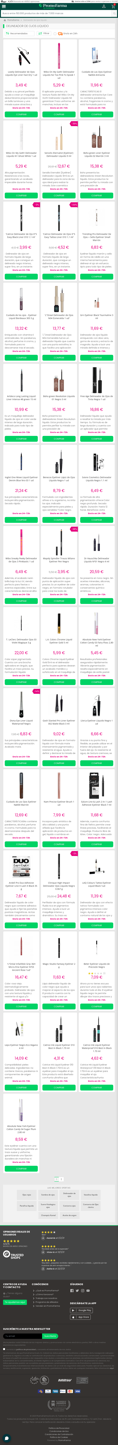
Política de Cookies (59, 1437)
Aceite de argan (70, 1215)
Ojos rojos (26, 1194)
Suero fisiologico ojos (48, 1205)
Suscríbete (50, 1336)
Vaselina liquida (91, 1194)
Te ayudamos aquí (15, 1302)
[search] (114, 13)
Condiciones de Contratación (59, 1434)
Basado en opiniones (15, 1246)
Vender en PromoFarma (46, 1305)
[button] (103, 7)
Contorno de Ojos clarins (90, 1205)
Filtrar (43, 33)
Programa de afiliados (45, 1302)
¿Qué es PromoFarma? (46, 1290)
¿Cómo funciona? (43, 1294)
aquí (112, 1368)
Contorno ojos (69, 1205)
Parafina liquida (27, 1205)
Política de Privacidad (59, 1428)
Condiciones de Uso (59, 1431)
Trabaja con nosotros (45, 1298)
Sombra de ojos (48, 1194)
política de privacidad (26, 1349)
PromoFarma (64, 1440)
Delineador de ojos (69, 1194)
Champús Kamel (48, 1215)
